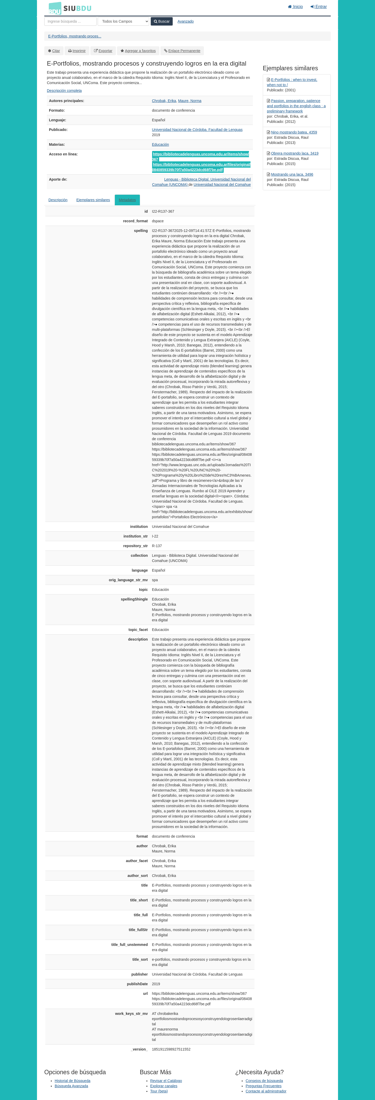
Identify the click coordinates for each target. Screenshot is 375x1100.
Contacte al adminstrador (266, 1091)
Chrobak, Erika (164, 101)
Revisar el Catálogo (166, 1081)
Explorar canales (163, 1086)
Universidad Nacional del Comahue (222, 184)
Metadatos (127, 200)
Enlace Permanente (184, 51)
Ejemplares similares (93, 200)
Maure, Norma (189, 101)
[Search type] (123, 21)
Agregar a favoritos (140, 51)
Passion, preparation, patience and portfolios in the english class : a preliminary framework (296, 106)
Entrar (319, 6)
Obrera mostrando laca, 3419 (294, 153)
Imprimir (79, 51)
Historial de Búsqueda (72, 1081)
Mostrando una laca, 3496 (292, 174)
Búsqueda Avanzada (71, 1086)
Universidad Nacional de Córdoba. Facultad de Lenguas (197, 130)
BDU (53, 8)
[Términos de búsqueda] (70, 21)
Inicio (295, 6)
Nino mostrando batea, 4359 (294, 132)
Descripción (57, 200)
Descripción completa (64, 90)
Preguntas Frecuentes (264, 1086)
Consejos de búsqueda (264, 1081)
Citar (56, 51)
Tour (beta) (159, 1091)
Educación (160, 144)
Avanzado (186, 21)
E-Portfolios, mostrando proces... (74, 36)
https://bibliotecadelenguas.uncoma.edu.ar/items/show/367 (200, 156)
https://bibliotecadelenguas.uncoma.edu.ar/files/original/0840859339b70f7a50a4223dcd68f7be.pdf (201, 167)
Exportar (105, 51)
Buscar (162, 21)
